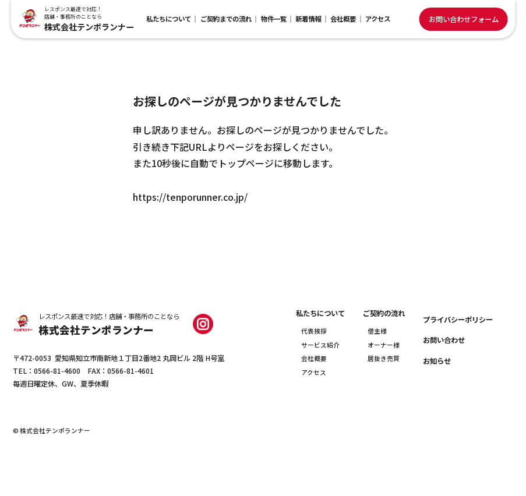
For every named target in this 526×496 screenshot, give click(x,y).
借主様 (377, 331)
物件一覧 (274, 18)
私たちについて (168, 18)
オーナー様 (384, 345)
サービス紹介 (320, 345)
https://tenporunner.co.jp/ (190, 197)
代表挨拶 (314, 331)
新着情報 (308, 18)
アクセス (377, 18)
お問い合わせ (444, 340)
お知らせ (437, 361)
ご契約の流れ (384, 313)
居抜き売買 (384, 358)
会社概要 (343, 18)
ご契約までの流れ (226, 18)
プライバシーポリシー (458, 319)
